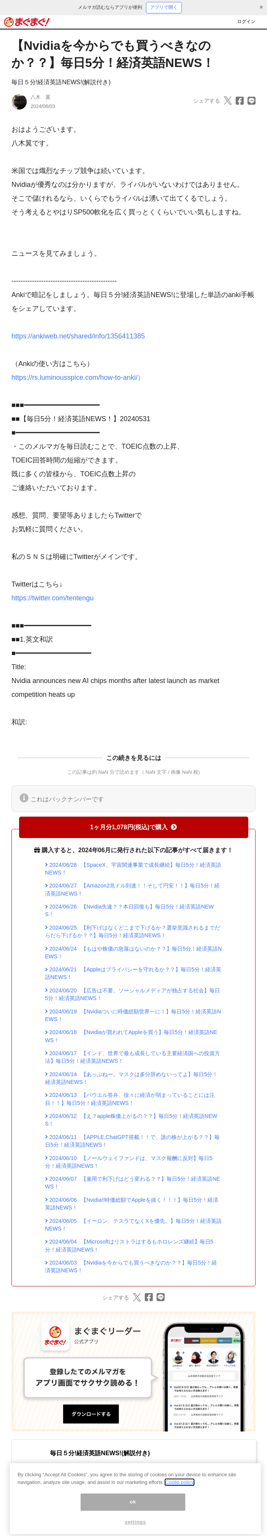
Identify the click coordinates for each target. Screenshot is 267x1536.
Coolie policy (179, 1491)
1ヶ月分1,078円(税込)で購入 (133, 827)
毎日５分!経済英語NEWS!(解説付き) (61, 82)
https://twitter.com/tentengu (52, 598)
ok (133, 1511)
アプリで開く (164, 7)
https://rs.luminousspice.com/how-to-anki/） (77, 377)
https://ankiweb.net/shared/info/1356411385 (78, 336)
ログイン (246, 21)
